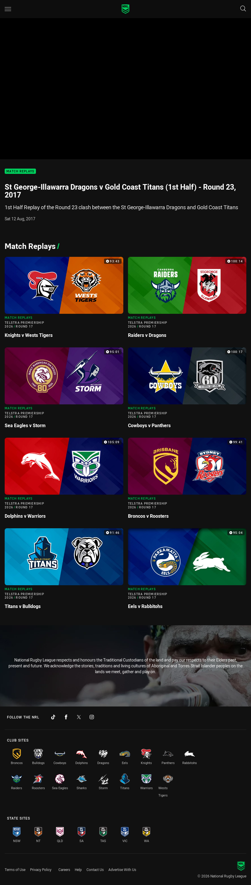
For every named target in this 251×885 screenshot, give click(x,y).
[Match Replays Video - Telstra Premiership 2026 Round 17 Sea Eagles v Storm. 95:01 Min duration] (64, 390)
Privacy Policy (40, 869)
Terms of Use (15, 869)
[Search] (243, 9)
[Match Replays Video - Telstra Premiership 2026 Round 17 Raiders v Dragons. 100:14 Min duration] (187, 300)
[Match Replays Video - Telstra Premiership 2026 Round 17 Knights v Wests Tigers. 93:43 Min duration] (64, 300)
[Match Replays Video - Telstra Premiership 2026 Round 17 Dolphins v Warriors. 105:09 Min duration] (64, 481)
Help (78, 869)
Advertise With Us (122, 869)
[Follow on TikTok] (53, 717)
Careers (64, 869)
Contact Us (95, 869)
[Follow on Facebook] (66, 717)
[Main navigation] (8, 9)
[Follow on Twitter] (79, 717)
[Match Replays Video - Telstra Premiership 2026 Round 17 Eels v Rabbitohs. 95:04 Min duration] (187, 571)
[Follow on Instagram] (91, 717)
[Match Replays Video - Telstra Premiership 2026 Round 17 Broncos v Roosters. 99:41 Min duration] (187, 481)
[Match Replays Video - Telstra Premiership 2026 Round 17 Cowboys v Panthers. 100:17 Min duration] (187, 390)
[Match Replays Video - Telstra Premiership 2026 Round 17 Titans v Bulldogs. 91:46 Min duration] (64, 571)
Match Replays (20, 171)
